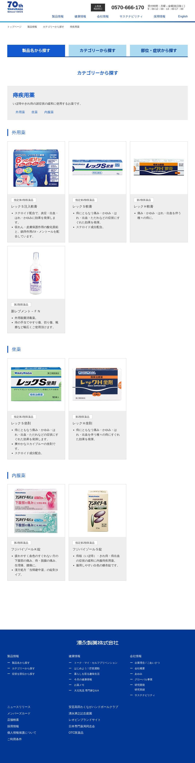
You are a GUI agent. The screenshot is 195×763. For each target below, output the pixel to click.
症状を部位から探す (23, 664)
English (181, 16)
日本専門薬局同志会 (82, 717)
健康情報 (78, 16)
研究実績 (140, 680)
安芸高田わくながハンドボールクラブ (93, 697)
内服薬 (51, 112)
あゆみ (138, 664)
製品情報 (56, 16)
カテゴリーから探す (98, 50)
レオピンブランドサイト (85, 710)
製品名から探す (36, 50)
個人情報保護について (21, 723)
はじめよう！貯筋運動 (87, 659)
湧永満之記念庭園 (80, 704)
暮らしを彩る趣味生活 (87, 664)
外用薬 (20, 112)
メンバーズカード (18, 704)
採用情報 (157, 16)
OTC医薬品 (76, 723)
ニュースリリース (18, 697)
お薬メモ (79, 676)
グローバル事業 (143, 670)
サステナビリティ (129, 16)
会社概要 (140, 659)
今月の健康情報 (83, 670)
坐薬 (35, 112)
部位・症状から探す (159, 50)
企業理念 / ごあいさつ (147, 653)
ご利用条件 (14, 730)
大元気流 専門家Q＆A (86, 681)
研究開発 (140, 676)
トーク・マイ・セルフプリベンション (95, 653)
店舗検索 (13, 710)
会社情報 (101, 16)
